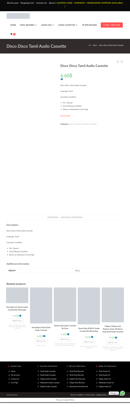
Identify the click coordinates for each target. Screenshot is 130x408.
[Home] (89, 45)
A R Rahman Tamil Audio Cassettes (112, 347)
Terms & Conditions (77, 395)
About (52, 3)
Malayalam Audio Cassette (50, 383)
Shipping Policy (101, 395)
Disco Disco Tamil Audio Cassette (111, 45)
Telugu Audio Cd (105, 379)
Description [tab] (52, 217)
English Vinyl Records (77, 379)
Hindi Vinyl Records (77, 375)
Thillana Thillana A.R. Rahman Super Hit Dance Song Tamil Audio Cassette (112, 329)
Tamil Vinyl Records (77, 371)
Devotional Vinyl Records (79, 386)
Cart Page (14, 383)
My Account (13, 3)
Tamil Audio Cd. (104, 371)
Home (13, 371)
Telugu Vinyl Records (77, 383)
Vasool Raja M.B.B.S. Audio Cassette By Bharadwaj (89, 329)
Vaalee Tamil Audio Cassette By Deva (65, 326)
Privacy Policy (90, 395)
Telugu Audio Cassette (48, 379)
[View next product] (122, 62)
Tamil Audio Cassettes (89, 124)
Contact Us (41, 3)
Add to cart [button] (17, 321)
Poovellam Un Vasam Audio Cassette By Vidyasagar (17, 308)
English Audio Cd (105, 386)
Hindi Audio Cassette (48, 375)
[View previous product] (118, 62)
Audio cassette (74, 124)
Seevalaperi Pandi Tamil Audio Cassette (41, 328)
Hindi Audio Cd (104, 375)
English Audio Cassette (48, 386)
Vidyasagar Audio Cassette (20, 327)
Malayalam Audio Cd (106, 383)
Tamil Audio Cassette (47, 371)
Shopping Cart (27, 3)
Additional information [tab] (72, 217)
